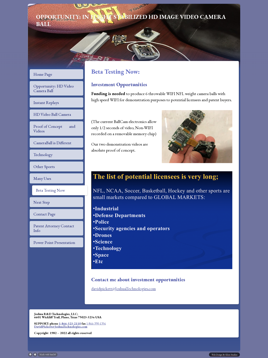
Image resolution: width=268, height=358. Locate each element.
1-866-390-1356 (96, 323)
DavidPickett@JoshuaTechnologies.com (60, 326)
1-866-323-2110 (70, 323)
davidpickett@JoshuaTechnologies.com (123, 288)
